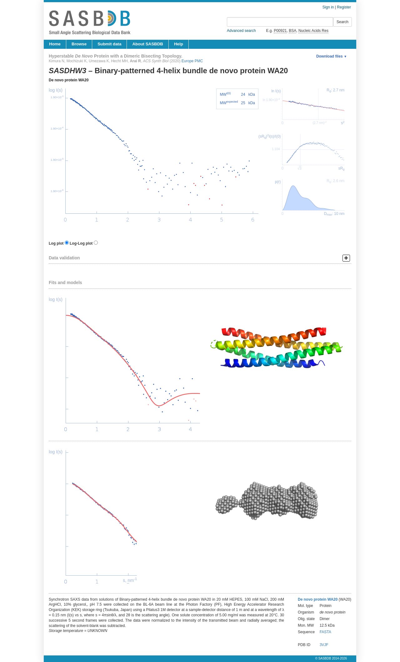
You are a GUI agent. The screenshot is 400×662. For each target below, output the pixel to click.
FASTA (325, 632)
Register (344, 7)
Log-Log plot (81, 243)
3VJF (324, 645)
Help (178, 44)
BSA (292, 30)
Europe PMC (192, 61)
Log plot (56, 243)
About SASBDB (147, 44)
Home (55, 44)
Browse (79, 44)
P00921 (280, 30)
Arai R (135, 61)
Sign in (328, 7)
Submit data (109, 44)
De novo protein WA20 (68, 80)
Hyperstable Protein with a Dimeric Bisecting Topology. (115, 56)
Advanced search (241, 30)
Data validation (64, 257)
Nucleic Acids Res (313, 30)
